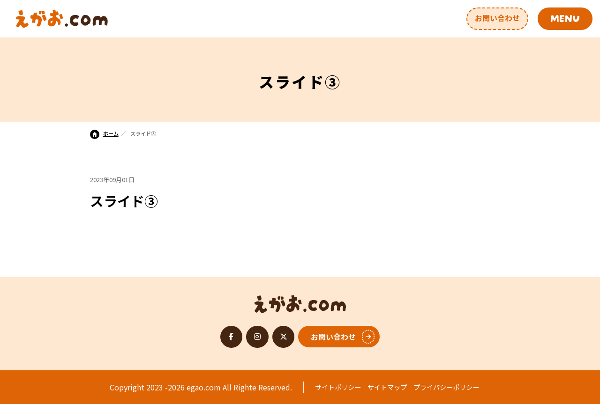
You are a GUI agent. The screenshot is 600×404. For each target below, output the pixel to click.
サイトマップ (387, 387)
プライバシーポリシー (446, 387)
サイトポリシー (338, 387)
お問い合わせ (497, 17)
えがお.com (300, 301)
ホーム (104, 133)
